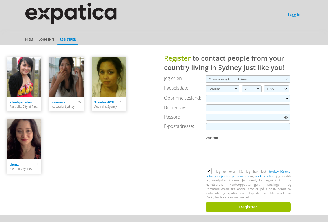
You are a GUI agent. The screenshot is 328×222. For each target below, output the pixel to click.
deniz (14, 164)
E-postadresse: (179, 126)
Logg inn (295, 14)
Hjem (29, 39)
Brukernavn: (176, 107)
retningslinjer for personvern (228, 176)
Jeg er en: (173, 78)
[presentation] (249, 154)
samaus (58, 102)
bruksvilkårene (280, 171)
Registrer (68, 39)
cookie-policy (264, 176)
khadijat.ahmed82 (22, 102)
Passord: (173, 117)
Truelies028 (104, 102)
